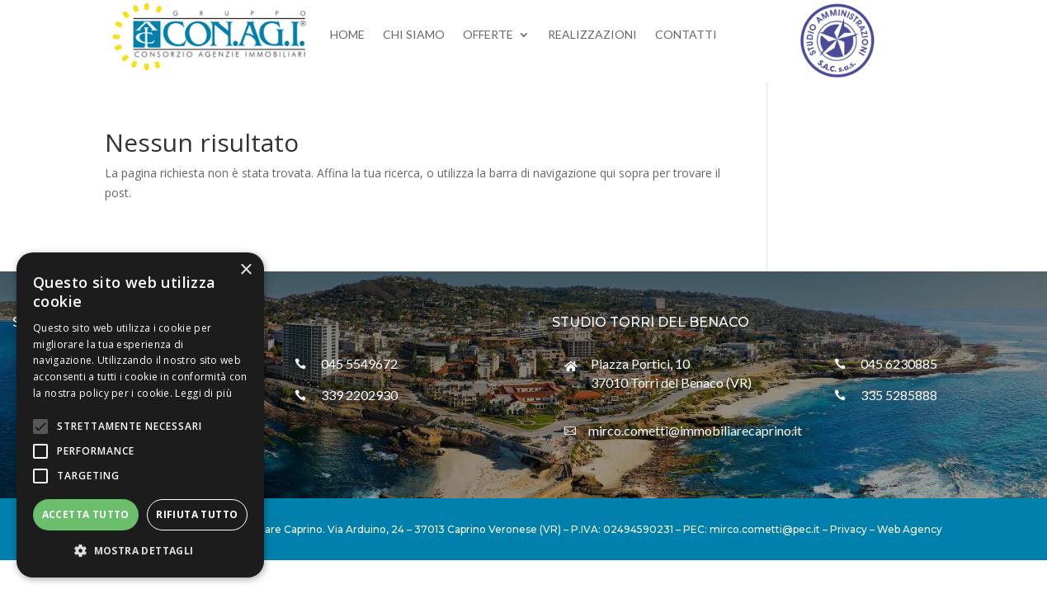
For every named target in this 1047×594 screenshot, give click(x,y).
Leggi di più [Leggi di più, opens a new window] (203, 393)
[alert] (140, 415)
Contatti (686, 35)
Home (347, 35)
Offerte (488, 35)
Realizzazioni (592, 35)
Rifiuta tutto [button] (197, 514)
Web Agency (909, 529)
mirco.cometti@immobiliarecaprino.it (695, 430)
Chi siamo (414, 35)
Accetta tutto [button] (86, 514)
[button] (140, 551)
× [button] (245, 270)
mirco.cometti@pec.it (765, 529)
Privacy (848, 529)
